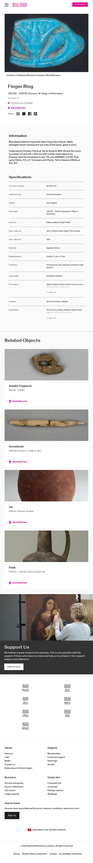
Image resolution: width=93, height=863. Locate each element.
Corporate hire (54, 783)
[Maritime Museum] (67, 700)
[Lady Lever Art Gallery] (25, 726)
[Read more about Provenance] (65, 288)
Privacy (16, 854)
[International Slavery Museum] (25, 700)
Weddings (52, 794)
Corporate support (56, 757)
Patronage (52, 761)
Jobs (7, 757)
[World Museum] (67, 688)
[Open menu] (7, 5)
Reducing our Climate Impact (18, 768)
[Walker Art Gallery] (25, 713)
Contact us (10, 764)
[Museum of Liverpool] (25, 688)
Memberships (54, 754)
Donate (50, 764)
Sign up (12, 815)
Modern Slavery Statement (34, 854)
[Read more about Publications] (65, 314)
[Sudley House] (67, 713)
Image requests (12, 794)
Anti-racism (10, 790)
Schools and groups (14, 783)
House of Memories (14, 787)
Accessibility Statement (70, 854)
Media (7, 761)
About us (9, 754)
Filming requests (55, 790)
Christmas (52, 787)
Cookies (53, 854)
